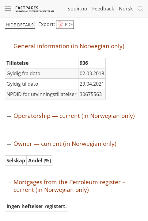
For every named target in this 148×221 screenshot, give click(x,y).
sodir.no (77, 8)
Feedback (103, 8)
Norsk (126, 8)
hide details (20, 25)
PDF (65, 24)
